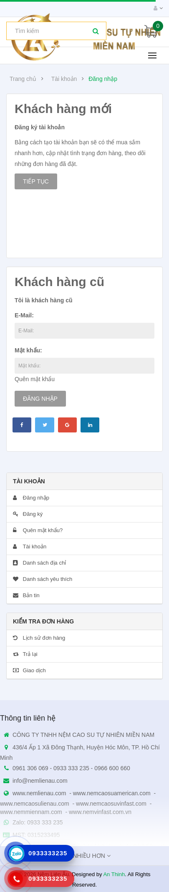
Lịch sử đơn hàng (39, 638)
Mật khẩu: (28, 350)
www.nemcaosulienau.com (34, 803)
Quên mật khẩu (35, 379)
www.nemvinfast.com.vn (100, 812)
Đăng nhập (102, 79)
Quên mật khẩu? (38, 530)
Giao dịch (29, 670)
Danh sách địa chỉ (39, 563)
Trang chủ (23, 79)
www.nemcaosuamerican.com (112, 793)
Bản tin (26, 595)
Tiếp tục (36, 181)
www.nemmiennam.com (31, 812)
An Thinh (114, 874)
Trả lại (25, 654)
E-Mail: (24, 315)
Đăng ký (28, 514)
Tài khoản (64, 79)
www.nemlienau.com (39, 793)
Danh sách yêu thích (42, 579)
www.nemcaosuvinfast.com (111, 803)
